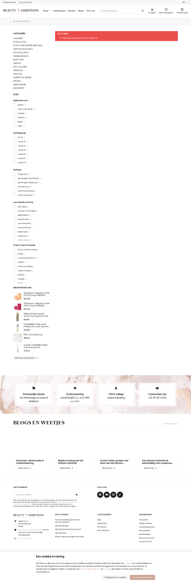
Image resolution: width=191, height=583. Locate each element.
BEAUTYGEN (18, 60)
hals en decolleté (26, 109)
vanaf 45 (23, 150)
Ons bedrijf (143, 520)
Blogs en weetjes (39, 422)
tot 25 (21, 137)
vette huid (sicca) (26, 195)
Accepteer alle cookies (142, 577)
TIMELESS (17, 63)
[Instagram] (113, 495)
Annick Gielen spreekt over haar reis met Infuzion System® (114, 462)
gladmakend (24, 215)
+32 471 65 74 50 (157, 398)
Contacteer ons (145, 541)
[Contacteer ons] (9, 2)
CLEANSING (18, 38)
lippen (21, 122)
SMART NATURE (19, 85)
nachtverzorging (26, 266)
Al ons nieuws (170, 424)
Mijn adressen (60, 533)
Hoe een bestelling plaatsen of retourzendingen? (67, 521)
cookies (127, 563)
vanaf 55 (23, 154)
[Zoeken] (143, 10)
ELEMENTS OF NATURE (22, 77)
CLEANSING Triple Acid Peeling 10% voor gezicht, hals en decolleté (36, 325)
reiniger (22, 279)
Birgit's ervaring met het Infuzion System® (70, 462)
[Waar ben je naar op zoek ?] (122, 10)
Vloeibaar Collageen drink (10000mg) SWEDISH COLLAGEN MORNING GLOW (37, 294)
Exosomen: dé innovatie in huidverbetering (30, 462)
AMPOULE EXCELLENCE (23, 49)
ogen (21, 126)
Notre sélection (103, 530)
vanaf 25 (23, 142)
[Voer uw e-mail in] (46, 495)
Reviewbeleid (144, 531)
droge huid (24, 174)
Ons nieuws (101, 527)
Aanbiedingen (145, 534)
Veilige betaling (145, 523)
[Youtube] (107, 495)
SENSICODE (18, 70)
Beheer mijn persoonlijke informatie (69, 537)
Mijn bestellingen (62, 526)
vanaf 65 (23, 158)
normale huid (25, 187)
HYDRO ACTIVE (19, 42)
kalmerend (24, 232)
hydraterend (24, 219)
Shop (99, 520)
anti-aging (23, 207)
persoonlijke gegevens (90, 569)
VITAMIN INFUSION (20, 56)
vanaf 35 (23, 146)
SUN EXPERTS (18, 88)
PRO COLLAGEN (20, 67)
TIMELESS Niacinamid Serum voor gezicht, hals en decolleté (36, 315)
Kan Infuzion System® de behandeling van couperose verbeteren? (157, 462)
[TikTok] (120, 495)
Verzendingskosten (147, 527)
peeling (22, 275)
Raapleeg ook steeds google (30, 530)
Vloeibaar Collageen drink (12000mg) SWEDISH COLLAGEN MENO (37, 304)
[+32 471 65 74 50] (25, 2)
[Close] (175, 33)
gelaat (22, 105)
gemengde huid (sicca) (29, 183)
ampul (21, 254)
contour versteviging (28, 211)
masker (22, 262)
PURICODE (17, 74)
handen (22, 113)
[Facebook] (100, 495)
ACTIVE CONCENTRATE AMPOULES (27, 45)
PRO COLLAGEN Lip (33, 335)
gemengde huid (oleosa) (29, 178)
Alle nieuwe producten (26, 358)
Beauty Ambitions (21, 21)
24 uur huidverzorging (28, 250)
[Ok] (77, 495)
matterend (23, 236)
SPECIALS (17, 81)
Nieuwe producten (22, 288)
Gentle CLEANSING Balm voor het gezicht (36, 346)
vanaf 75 (23, 163)
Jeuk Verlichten (25, 223)
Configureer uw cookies (115, 577)
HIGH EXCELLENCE (21, 53)
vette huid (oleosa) (27, 191)
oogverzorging (25, 271)
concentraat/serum (28, 258)
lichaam (22, 118)
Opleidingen (102, 523)
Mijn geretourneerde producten (68, 529)
